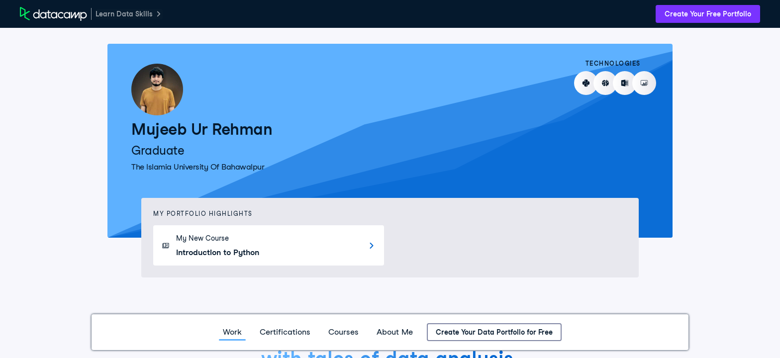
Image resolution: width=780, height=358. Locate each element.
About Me (395, 332)
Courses (343, 332)
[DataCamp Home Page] (53, 14)
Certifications (285, 332)
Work (232, 332)
